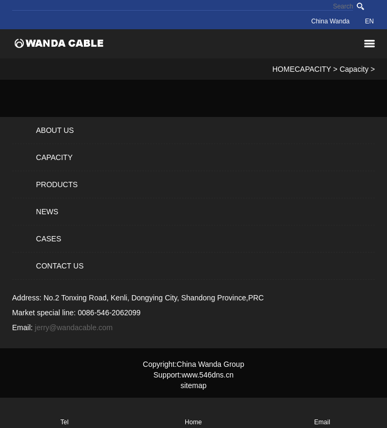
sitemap (193, 385)
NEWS (47, 211)
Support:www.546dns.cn (193, 375)
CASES (48, 238)
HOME (283, 69)
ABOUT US (55, 130)
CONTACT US (60, 266)
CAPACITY (313, 69)
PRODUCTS (57, 184)
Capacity (354, 69)
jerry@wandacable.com (74, 327)
